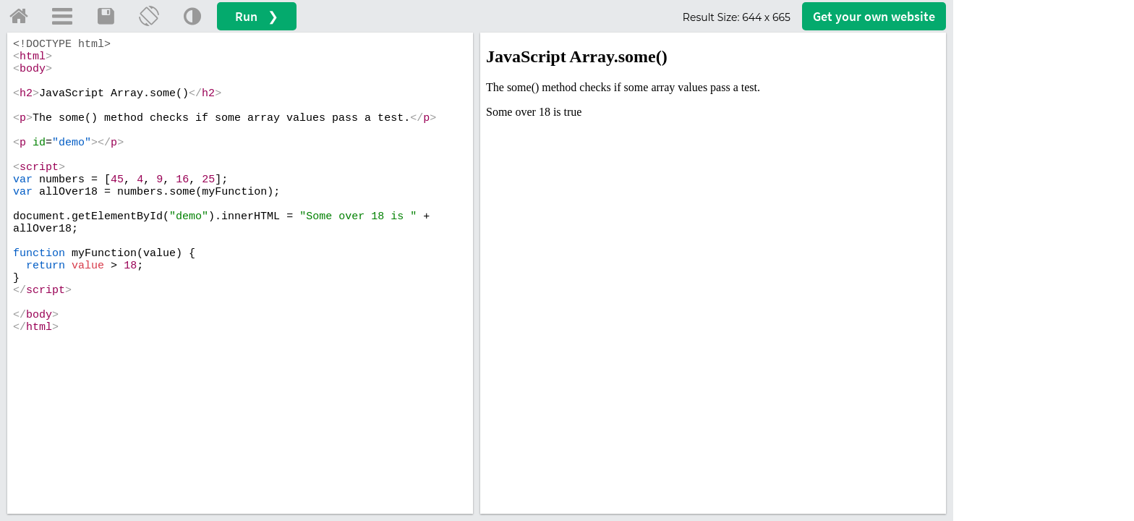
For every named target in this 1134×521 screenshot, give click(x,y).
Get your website (874, 16)
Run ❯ (256, 16)
